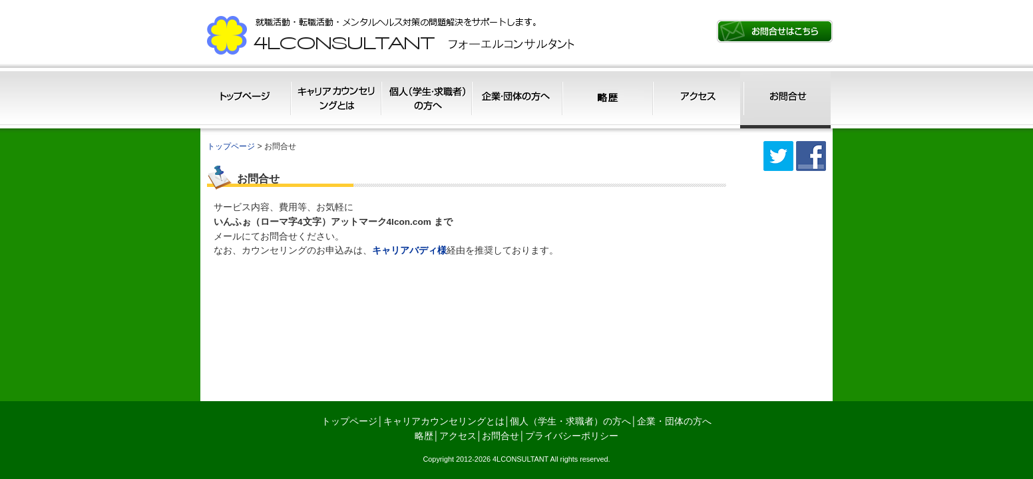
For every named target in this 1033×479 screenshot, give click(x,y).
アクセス (695, 99)
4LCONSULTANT (520, 459)
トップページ (245, 99)
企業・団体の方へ (515, 99)
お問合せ (785, 99)
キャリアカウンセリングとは (336, 99)
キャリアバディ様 (409, 250)
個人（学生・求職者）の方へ (426, 99)
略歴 (605, 99)
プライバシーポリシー (571, 436)
